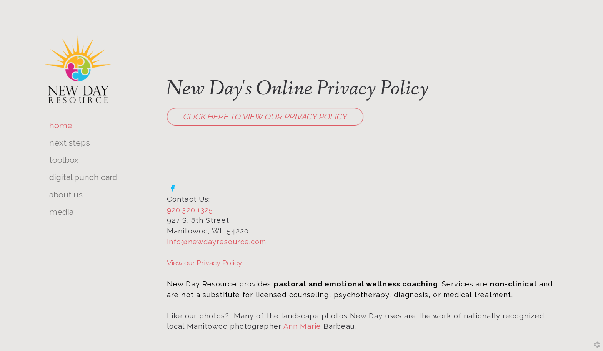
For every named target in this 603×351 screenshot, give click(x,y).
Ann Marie (302, 326)
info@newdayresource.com (216, 242)
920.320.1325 (190, 210)
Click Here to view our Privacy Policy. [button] (265, 116)
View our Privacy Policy (204, 263)
